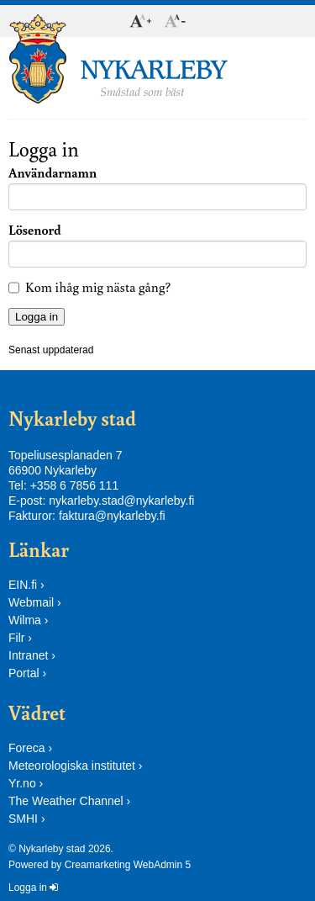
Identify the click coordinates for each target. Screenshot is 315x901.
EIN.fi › (26, 585)
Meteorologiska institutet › (75, 765)
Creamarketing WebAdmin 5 (128, 865)
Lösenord (34, 229)
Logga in (33, 887)
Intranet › (31, 655)
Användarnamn (52, 172)
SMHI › (26, 818)
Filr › (20, 638)
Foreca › (30, 748)
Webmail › (34, 602)
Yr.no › (25, 783)
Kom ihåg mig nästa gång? (98, 286)
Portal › (27, 673)
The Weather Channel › (69, 801)
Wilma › (28, 620)
